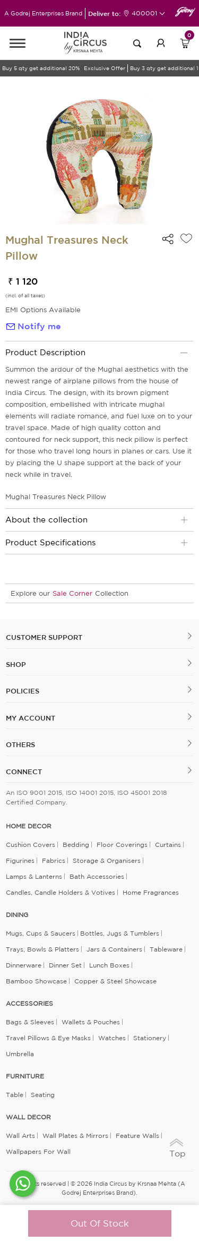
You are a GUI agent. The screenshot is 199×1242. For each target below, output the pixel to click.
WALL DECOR (28, 1117)
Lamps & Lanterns (34, 876)
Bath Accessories (97, 876)
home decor (28, 826)
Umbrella (20, 1054)
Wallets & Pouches (91, 1022)
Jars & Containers (114, 949)
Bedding (76, 844)
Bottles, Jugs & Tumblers (119, 933)
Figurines (20, 860)
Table (14, 1095)
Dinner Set (65, 965)
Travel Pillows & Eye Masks (48, 1038)
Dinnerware (23, 965)
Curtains (168, 844)
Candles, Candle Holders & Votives (60, 892)
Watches (112, 1038)
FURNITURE (25, 1076)
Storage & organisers (107, 860)
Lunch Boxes (109, 965)
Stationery (149, 1038)
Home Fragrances (151, 892)
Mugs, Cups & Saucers (40, 933)
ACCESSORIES (29, 1003)
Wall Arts (20, 1135)
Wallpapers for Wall (38, 1151)
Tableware (166, 949)
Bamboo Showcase (36, 981)
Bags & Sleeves (30, 1022)
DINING (17, 915)
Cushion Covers (30, 844)
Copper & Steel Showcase (115, 981)
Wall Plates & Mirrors (75, 1135)
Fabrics (53, 860)
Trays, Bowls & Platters (42, 949)
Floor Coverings (122, 844)
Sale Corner (72, 593)
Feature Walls (137, 1135)
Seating (43, 1095)
